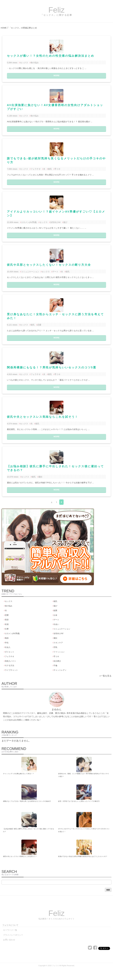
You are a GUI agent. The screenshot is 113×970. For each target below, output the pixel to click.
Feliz (56, 10)
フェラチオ (36, 169)
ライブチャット (11, 670)
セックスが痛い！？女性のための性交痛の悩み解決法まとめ (50, 55)
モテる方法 (9, 665)
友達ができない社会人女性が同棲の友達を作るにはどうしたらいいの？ (82, 856)
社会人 (7, 647)
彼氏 (50, 169)
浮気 (55, 647)
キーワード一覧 (10, 930)
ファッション (59, 652)
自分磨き (57, 661)
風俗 (7, 638)
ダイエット (9, 652)
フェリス (55, 965)
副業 (55, 610)
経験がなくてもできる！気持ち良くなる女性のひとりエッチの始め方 (27, 801)
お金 (55, 615)
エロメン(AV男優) (29, 222)
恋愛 (39, 325)
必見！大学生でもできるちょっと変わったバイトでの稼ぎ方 (79, 801)
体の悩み (35, 62)
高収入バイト (10, 661)
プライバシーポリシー (13, 935)
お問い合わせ (9, 940)
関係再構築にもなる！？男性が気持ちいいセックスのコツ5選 (51, 367)
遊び (65, 222)
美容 (7, 620)
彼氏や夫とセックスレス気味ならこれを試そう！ (42, 416)
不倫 (55, 665)
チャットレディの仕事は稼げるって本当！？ (18, 773)
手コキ (57, 169)
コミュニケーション (30, 271)
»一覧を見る (105, 676)
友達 (7, 624)
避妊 (40, 477)
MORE (56, 75)
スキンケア (58, 643)
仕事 (7, 629)
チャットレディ (60, 670)
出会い (56, 624)
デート (55, 271)
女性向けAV (55, 222)
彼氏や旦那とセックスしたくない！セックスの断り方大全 (49, 264)
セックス (24, 62)
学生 (7, 643)
